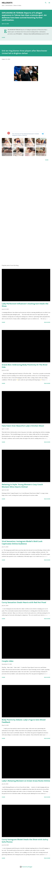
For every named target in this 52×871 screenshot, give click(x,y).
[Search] (46, 3)
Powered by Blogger (26, 866)
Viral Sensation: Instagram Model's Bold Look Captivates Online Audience (22, 542)
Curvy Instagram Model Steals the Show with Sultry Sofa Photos (25, 840)
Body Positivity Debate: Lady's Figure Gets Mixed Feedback (23, 720)
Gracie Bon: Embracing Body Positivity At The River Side (25, 365)
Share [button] (3, 37)
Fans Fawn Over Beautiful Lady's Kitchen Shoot (23, 425)
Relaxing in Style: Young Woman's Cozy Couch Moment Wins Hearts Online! (22, 485)
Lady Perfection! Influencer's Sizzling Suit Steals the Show (25, 304)
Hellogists (7, 2)
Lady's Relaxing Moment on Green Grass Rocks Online (26, 781)
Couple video (7, 661)
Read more (47, 322)
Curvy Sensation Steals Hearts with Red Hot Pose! (24, 602)
